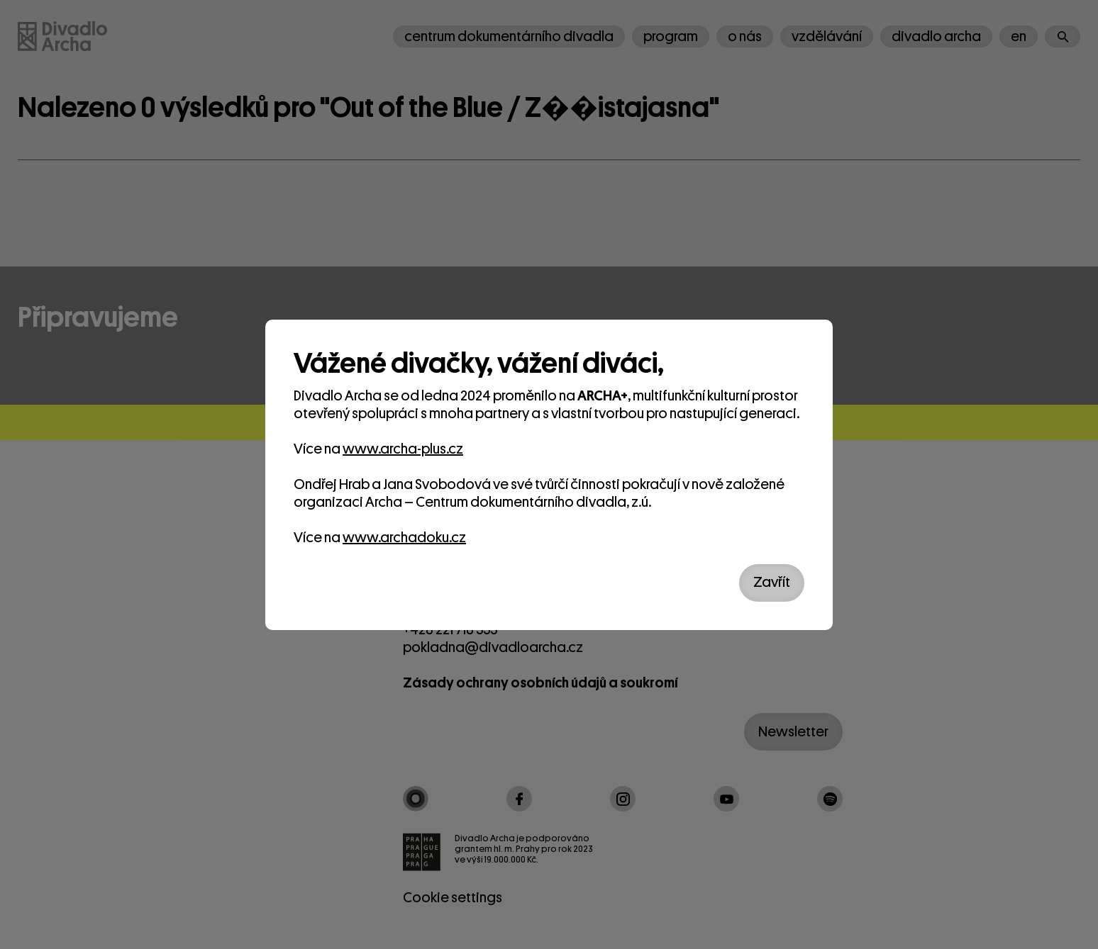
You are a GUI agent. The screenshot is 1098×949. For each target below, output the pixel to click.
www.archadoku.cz (404, 537)
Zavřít (771, 582)
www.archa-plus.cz (403, 449)
